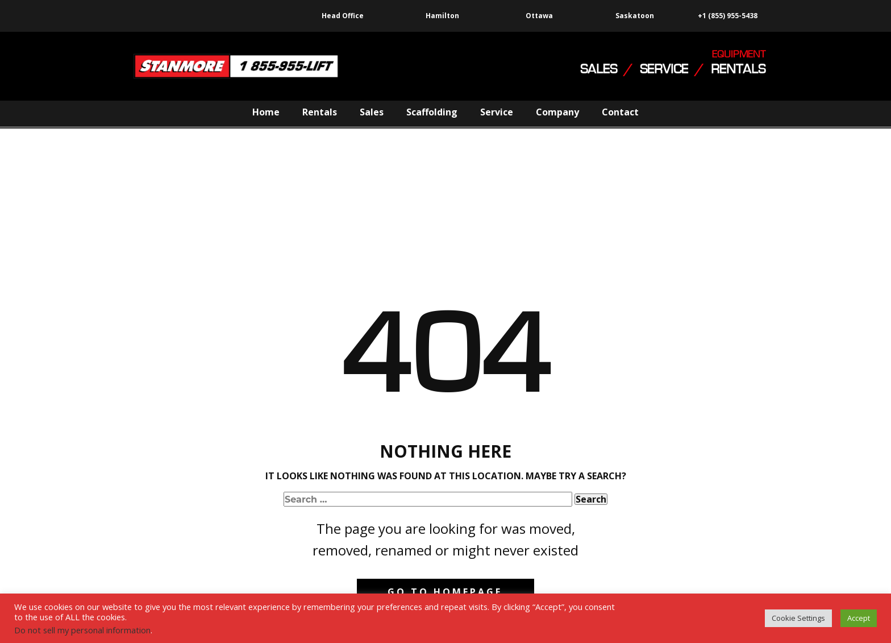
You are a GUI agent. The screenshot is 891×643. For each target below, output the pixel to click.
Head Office (343, 15)
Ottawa (539, 15)
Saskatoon (634, 15)
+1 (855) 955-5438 (726, 15)
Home (266, 112)
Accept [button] (858, 618)
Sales (372, 112)
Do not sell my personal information (82, 630)
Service (496, 112)
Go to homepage (445, 592)
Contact (620, 112)
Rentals (319, 112)
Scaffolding (431, 112)
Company (557, 112)
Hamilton (442, 15)
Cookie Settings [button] (798, 618)
